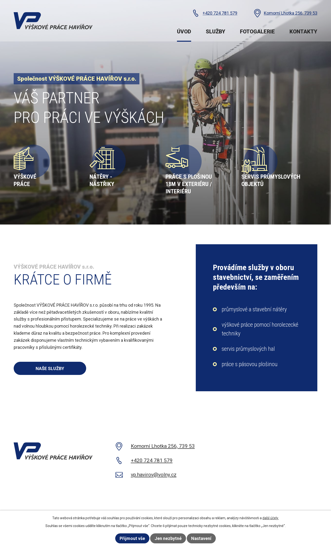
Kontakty (303, 32)
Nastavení (201, 538)
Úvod (184, 32)
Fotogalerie (257, 32)
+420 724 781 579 (220, 13)
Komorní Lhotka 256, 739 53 (290, 13)
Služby (215, 32)
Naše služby (50, 368)
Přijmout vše (132, 538)
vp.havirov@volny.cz (153, 475)
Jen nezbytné (168, 538)
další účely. (270, 518)
